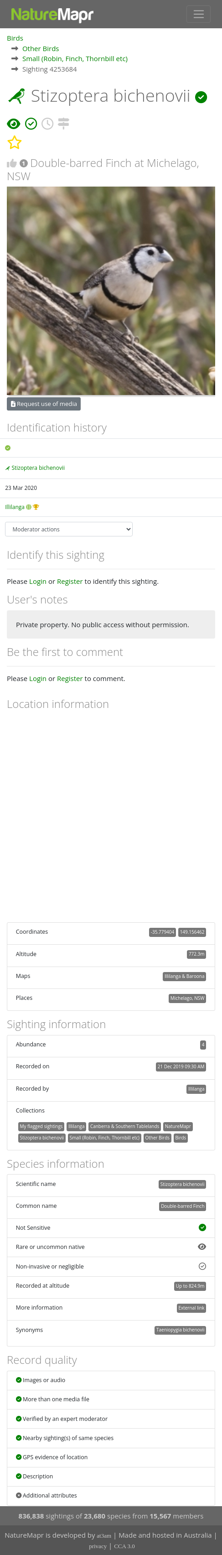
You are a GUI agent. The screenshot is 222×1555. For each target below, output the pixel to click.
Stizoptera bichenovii (38, 468)
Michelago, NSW (187, 998)
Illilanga (15, 507)
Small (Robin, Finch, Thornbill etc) (75, 58)
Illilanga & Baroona (184, 976)
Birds (15, 37)
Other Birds (40, 48)
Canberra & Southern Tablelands (124, 1126)
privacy (98, 1546)
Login (37, 581)
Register (70, 581)
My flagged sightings (41, 1126)
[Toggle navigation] (198, 14)
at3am (104, 1535)
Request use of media (44, 404)
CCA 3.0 (124, 1546)
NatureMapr (178, 1126)
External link (191, 1308)
